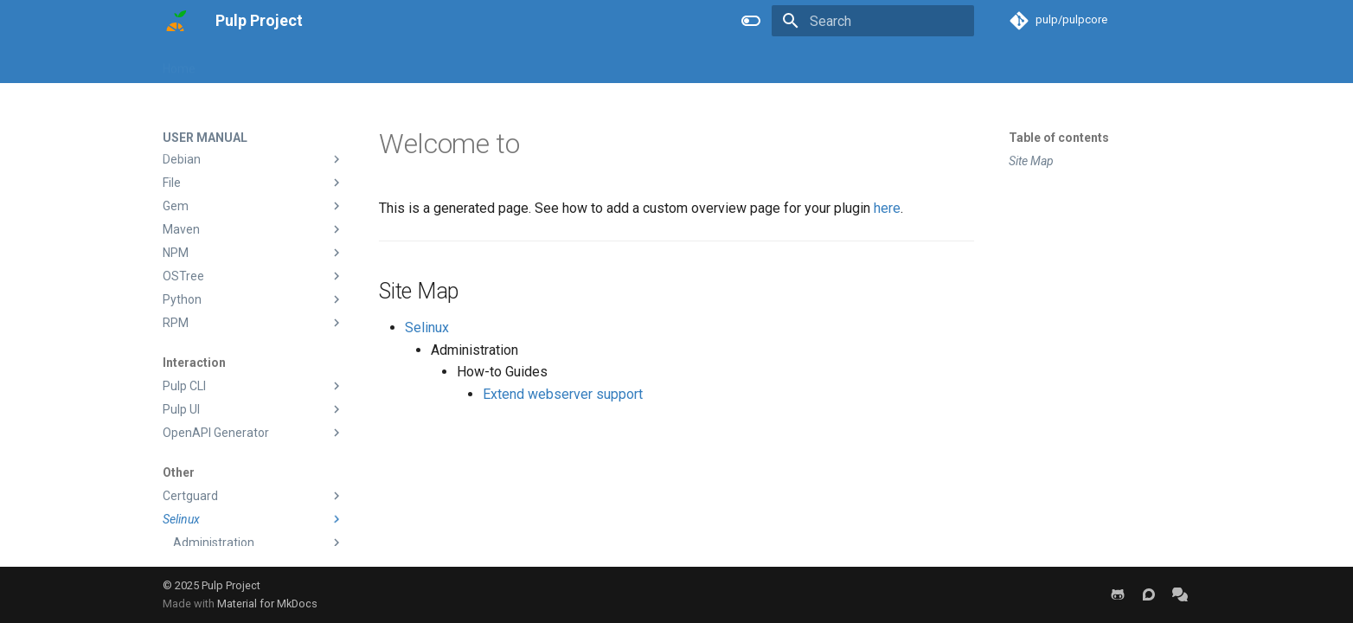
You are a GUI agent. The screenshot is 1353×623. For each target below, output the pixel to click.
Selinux (427, 327)
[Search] (873, 20)
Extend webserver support (563, 394)
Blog (437, 63)
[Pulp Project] (175, 20)
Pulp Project (231, 585)
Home (179, 63)
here (887, 208)
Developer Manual (354, 63)
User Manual (250, 63)
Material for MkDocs (267, 603)
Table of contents (1059, 138)
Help (482, 63)
